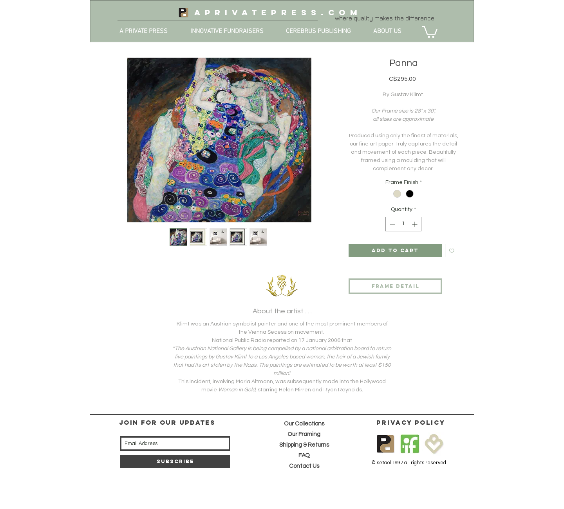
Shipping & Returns (304, 445)
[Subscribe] (175, 461)
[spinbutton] (403, 224)
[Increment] (415, 224)
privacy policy (410, 422)
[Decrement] (391, 224)
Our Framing (303, 434)
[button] (429, 31)
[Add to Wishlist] (452, 251)
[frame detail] (395, 286)
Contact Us (304, 466)
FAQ (304, 455)
